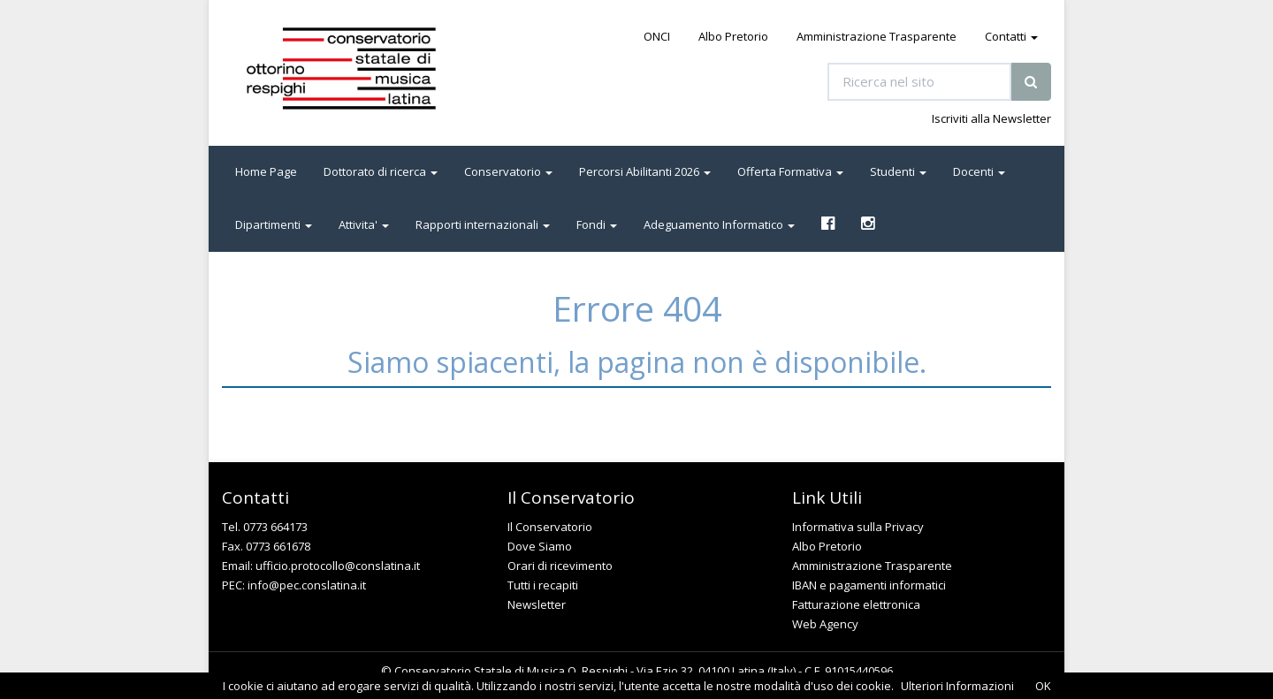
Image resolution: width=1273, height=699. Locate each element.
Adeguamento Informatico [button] (719, 224)
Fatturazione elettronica (856, 604)
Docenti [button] (979, 171)
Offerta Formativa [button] (790, 171)
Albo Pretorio (733, 36)
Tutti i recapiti (542, 585)
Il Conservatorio (549, 527)
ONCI (657, 36)
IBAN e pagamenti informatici (869, 585)
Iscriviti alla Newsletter (991, 118)
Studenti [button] (898, 171)
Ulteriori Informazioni (957, 686)
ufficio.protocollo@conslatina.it (337, 566)
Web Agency (825, 624)
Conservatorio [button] (508, 171)
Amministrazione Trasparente (877, 36)
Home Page (266, 171)
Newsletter (536, 604)
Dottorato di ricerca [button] (381, 171)
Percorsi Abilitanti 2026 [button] (645, 171)
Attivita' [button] (364, 224)
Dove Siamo (539, 546)
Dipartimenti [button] (273, 224)
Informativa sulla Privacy (858, 527)
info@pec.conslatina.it (307, 585)
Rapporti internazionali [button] (482, 224)
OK (1043, 686)
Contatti (1011, 36)
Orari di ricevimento (560, 566)
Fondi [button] (596, 224)
